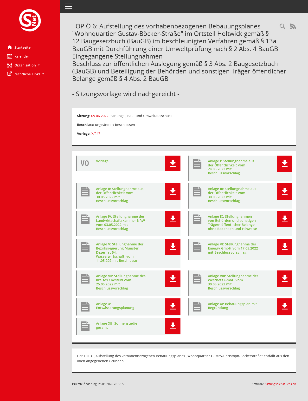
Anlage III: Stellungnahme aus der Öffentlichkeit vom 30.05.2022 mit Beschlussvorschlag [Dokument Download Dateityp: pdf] (232, 194)
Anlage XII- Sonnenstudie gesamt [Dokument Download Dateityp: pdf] (116, 325)
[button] (30, 65)
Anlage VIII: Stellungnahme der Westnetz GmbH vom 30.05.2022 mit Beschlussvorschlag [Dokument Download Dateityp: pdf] (233, 282)
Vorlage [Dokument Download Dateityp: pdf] (102, 161)
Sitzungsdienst (280, 384)
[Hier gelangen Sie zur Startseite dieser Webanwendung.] (30, 20)
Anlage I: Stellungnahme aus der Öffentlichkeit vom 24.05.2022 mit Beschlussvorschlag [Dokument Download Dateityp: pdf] (231, 167)
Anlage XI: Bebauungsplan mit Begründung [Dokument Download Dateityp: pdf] (232, 306)
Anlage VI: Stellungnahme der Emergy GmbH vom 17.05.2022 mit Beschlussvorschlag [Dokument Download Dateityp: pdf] (233, 248)
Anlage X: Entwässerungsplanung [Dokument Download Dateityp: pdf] (115, 306)
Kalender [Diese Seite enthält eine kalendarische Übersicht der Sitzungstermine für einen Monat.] (18, 56)
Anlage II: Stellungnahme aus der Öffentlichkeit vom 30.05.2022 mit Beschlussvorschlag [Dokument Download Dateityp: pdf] (119, 194)
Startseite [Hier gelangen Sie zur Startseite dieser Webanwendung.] (19, 47)
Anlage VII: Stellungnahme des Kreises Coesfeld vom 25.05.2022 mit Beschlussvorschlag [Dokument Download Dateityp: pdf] (121, 282)
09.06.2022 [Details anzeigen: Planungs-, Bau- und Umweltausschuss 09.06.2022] (100, 115)
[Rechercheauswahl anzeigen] (282, 27)
